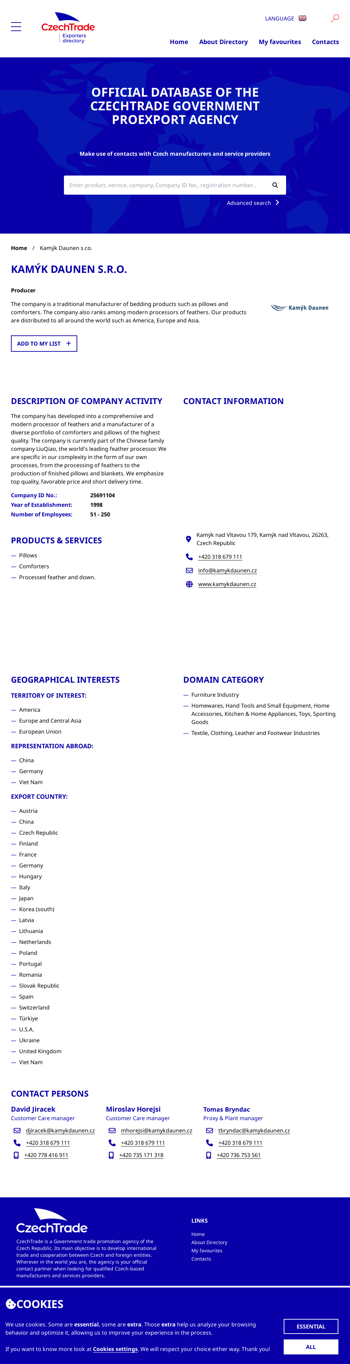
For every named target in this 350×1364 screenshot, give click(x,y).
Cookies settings (115, 1349)
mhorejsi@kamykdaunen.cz (156, 1130)
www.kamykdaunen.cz (227, 584)
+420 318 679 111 (220, 556)
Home (179, 42)
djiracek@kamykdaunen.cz (60, 1130)
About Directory (223, 42)
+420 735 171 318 (141, 1155)
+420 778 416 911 (46, 1155)
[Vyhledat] (335, 18)
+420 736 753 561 (239, 1155)
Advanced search (254, 203)
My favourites (280, 42)
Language (286, 18)
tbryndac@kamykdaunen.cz (254, 1130)
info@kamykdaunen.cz (227, 570)
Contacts (325, 42)
